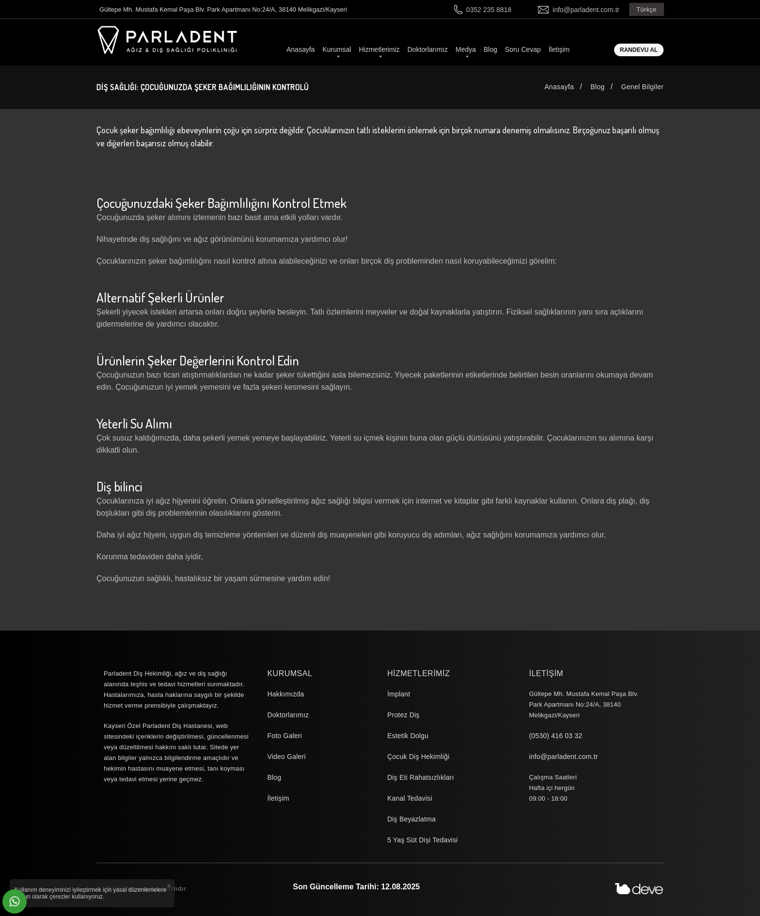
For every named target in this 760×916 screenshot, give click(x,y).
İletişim (559, 49)
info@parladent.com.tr (586, 10)
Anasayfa (300, 49)
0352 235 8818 (488, 10)
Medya (466, 49)
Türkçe (646, 9)
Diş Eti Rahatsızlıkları (420, 777)
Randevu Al (639, 50)
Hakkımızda (285, 694)
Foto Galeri (284, 736)
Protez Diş (403, 715)
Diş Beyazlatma (411, 819)
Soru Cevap (523, 49)
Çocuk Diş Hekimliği (418, 756)
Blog (490, 49)
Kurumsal (336, 49)
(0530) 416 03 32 (555, 736)
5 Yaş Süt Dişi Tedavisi (422, 840)
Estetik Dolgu (407, 736)
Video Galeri (286, 756)
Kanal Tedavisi (409, 798)
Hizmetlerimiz (379, 49)
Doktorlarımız (427, 49)
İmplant (398, 694)
